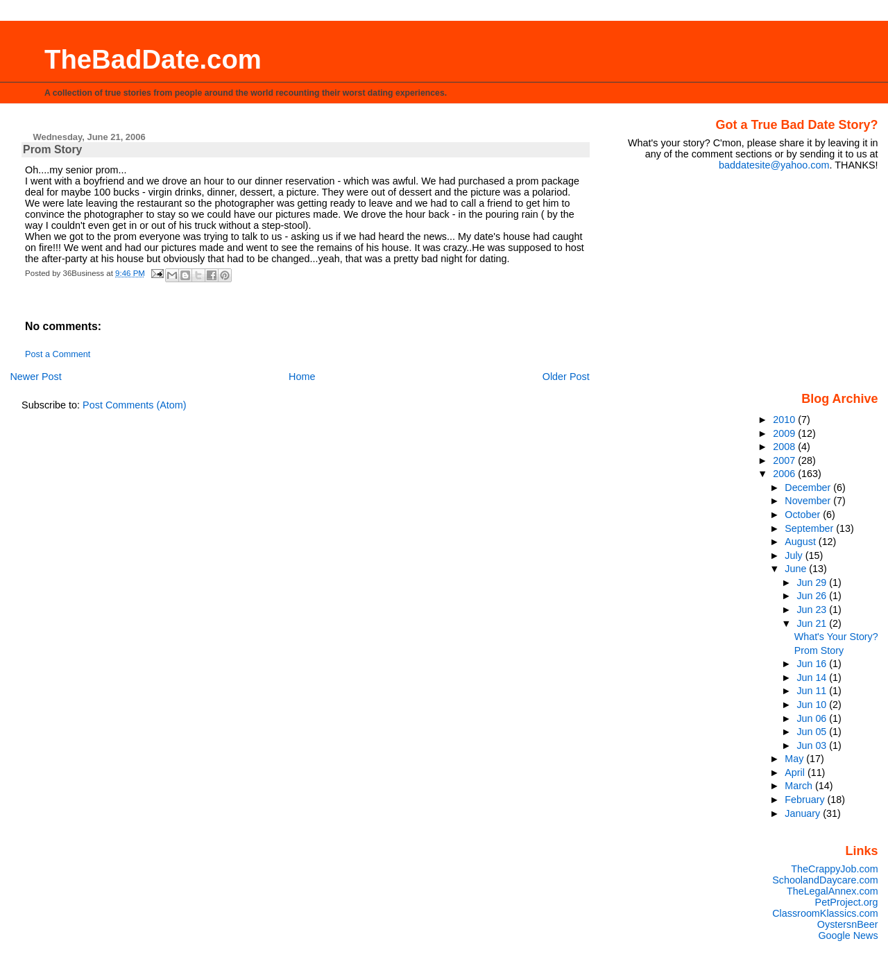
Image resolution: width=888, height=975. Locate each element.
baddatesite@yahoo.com (774, 165)
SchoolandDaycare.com (825, 880)
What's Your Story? (836, 636)
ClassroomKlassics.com (825, 913)
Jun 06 (812, 718)
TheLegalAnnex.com (832, 891)
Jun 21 (812, 623)
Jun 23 (812, 609)
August (802, 541)
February (806, 799)
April (796, 772)
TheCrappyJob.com (834, 868)
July (795, 555)
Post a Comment (57, 354)
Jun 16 (812, 663)
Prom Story (819, 650)
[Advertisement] (791, 280)
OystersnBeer (847, 924)
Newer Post (35, 376)
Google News (848, 935)
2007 (785, 460)
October (804, 514)
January (804, 813)
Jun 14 (812, 677)
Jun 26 (812, 595)
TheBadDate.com (153, 59)
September (810, 528)
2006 (785, 473)
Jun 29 (812, 582)
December (809, 487)
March (800, 785)
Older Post (566, 376)
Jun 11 (812, 690)
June (797, 568)
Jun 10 (812, 704)
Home (302, 376)
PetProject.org (846, 902)
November (809, 500)
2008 (785, 446)
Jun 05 (812, 731)
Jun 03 (812, 745)
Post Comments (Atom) (135, 405)
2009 (785, 433)
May (795, 758)
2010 (785, 419)
